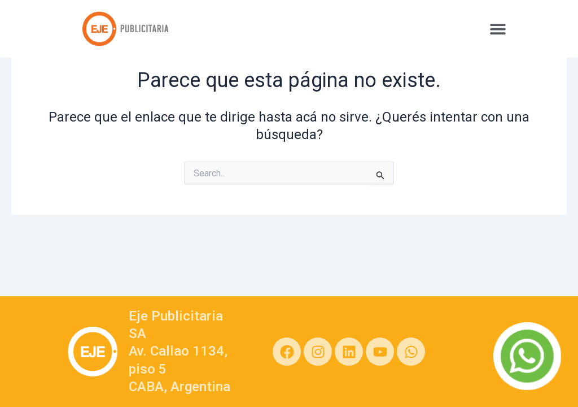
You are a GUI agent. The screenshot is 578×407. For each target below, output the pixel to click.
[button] (497, 28)
